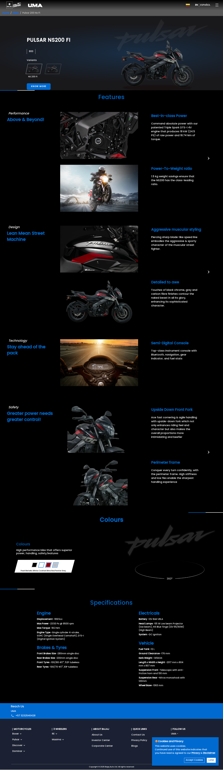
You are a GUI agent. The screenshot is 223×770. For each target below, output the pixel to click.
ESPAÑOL (205, 5)
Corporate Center (102, 746)
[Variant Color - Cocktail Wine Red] (48, 565)
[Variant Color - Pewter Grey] (55, 565)
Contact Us (138, 735)
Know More (38, 86)
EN (196, 5)
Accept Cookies (194, 760)
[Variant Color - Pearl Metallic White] (42, 565)
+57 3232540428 (25, 716)
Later (211, 760)
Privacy (195, 753)
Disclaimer (209, 753)
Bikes (16, 13)
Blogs (134, 746)
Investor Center (101, 740)
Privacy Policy (139, 740)
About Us (97, 735)
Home (5, 13)
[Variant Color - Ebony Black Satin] (35, 565)
